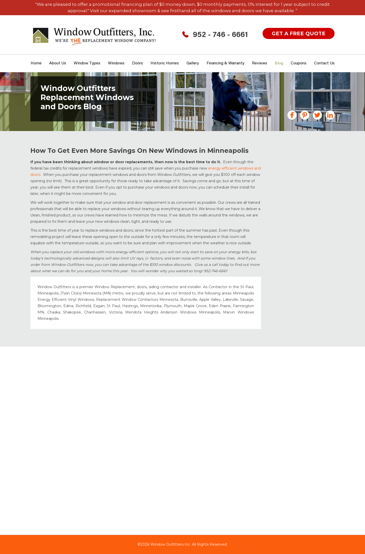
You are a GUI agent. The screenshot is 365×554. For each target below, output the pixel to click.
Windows (116, 63)
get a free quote (298, 33)
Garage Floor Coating (295, 211)
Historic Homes (165, 63)
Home (36, 63)
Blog (279, 63)
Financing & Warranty (225, 63)
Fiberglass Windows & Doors (302, 192)
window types (87, 63)
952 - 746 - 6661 (220, 35)
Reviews (259, 63)
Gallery (193, 63)
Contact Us (324, 63)
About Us (57, 63)
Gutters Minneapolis (294, 219)
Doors (137, 63)
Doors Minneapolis (293, 185)
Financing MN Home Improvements (294, 202)
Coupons (298, 63)
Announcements (291, 165)
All (277, 158)
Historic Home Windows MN (301, 226)
